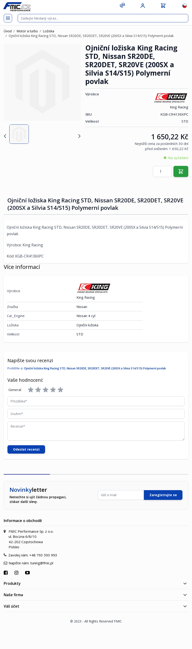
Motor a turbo (27, 31)
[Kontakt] (122, 5)
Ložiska (48, 31)
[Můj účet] (143, 6)
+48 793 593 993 (43, 555)
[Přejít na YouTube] (28, 572)
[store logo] (17, 6)
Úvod (8, 31)
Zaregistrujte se (163, 495)
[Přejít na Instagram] (17, 572)
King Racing (170, 100)
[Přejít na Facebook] (6, 572)
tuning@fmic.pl (41, 563)
